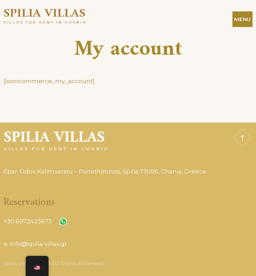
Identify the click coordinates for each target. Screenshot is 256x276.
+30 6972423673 (27, 221)
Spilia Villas (44, 13)
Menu (242, 19)
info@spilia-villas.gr (38, 243)
